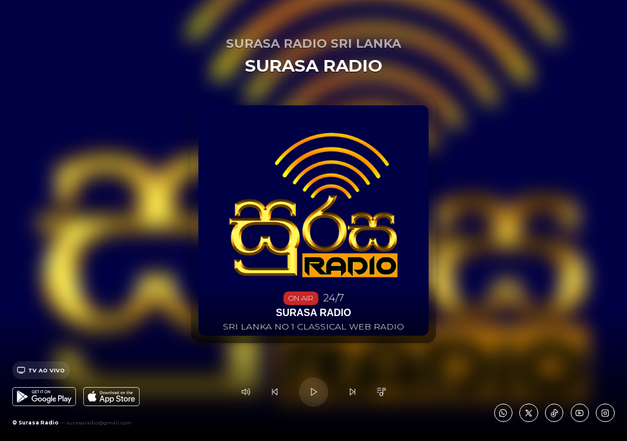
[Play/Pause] (313, 391)
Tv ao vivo (41, 370)
